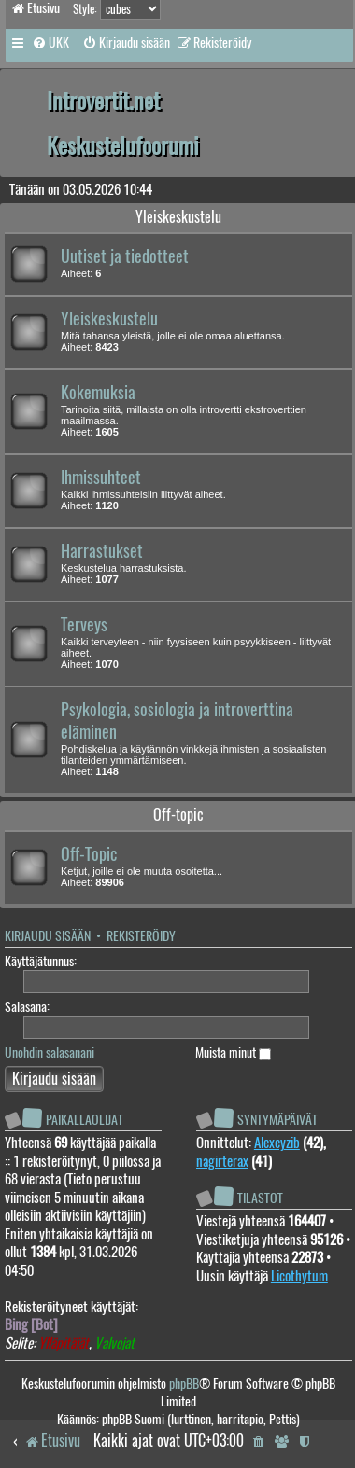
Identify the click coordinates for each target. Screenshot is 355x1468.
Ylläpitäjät (63, 1343)
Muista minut (233, 1052)
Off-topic (178, 814)
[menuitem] (50, 43)
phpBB (184, 1383)
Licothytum (299, 1276)
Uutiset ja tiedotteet (125, 256)
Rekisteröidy (141, 936)
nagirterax (222, 1161)
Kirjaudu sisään (48, 936)
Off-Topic (89, 854)
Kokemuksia (98, 392)
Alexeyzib (277, 1142)
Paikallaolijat (84, 1120)
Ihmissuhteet (101, 477)
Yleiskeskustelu (178, 217)
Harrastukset (102, 551)
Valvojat (114, 1343)
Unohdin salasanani (49, 1052)
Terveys (84, 625)
